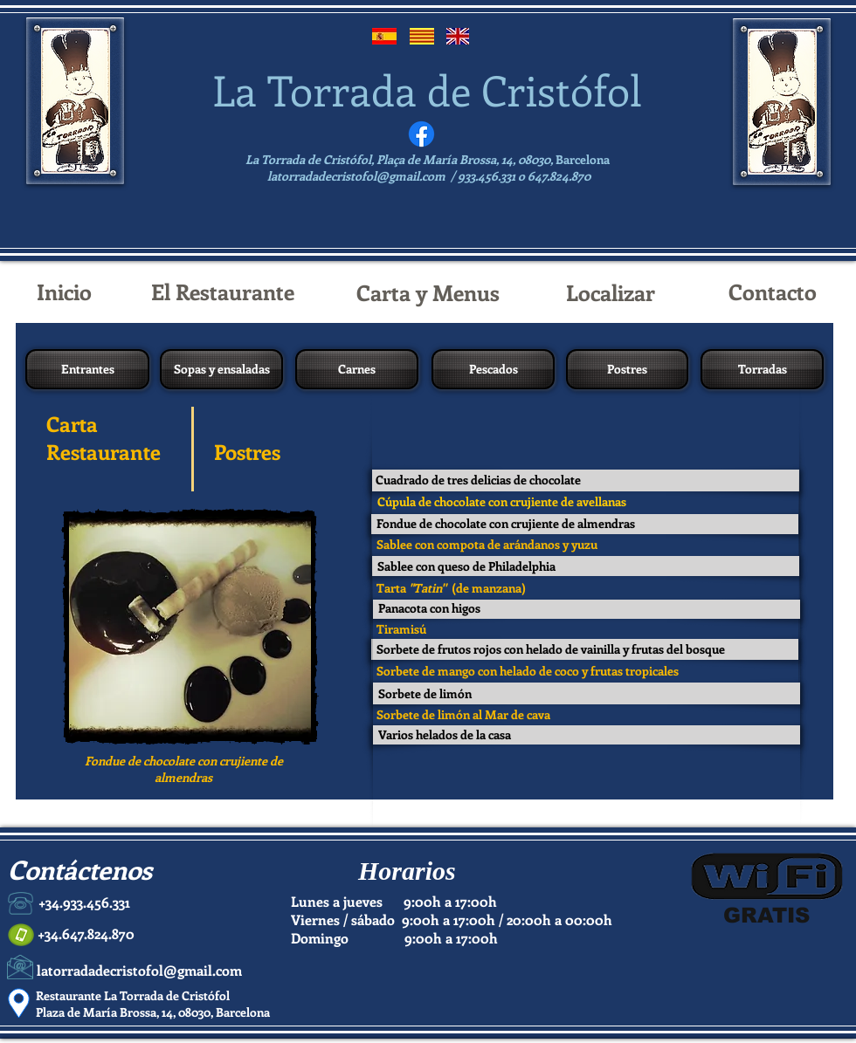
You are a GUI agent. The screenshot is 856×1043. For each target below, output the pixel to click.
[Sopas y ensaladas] (221, 369)
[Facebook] (421, 134)
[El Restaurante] (223, 291)
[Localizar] (610, 292)
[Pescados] (493, 369)
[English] (457, 36)
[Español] (384, 36)
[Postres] (627, 369)
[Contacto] (772, 292)
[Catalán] (422, 36)
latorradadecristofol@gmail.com (356, 176)
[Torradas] (762, 369)
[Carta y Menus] (428, 292)
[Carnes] (356, 369)
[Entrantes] (87, 369)
